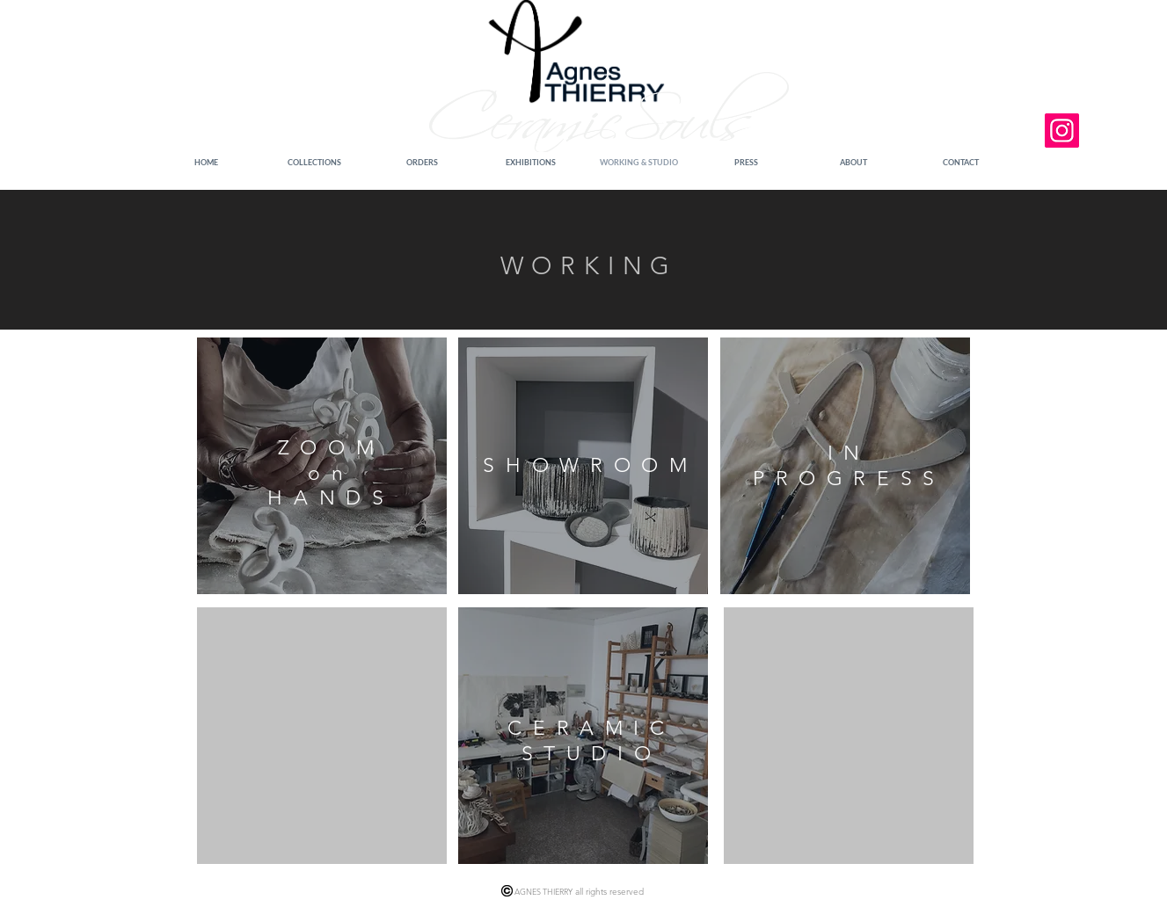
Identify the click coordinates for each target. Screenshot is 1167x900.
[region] (322, 466)
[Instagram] (1062, 130)
